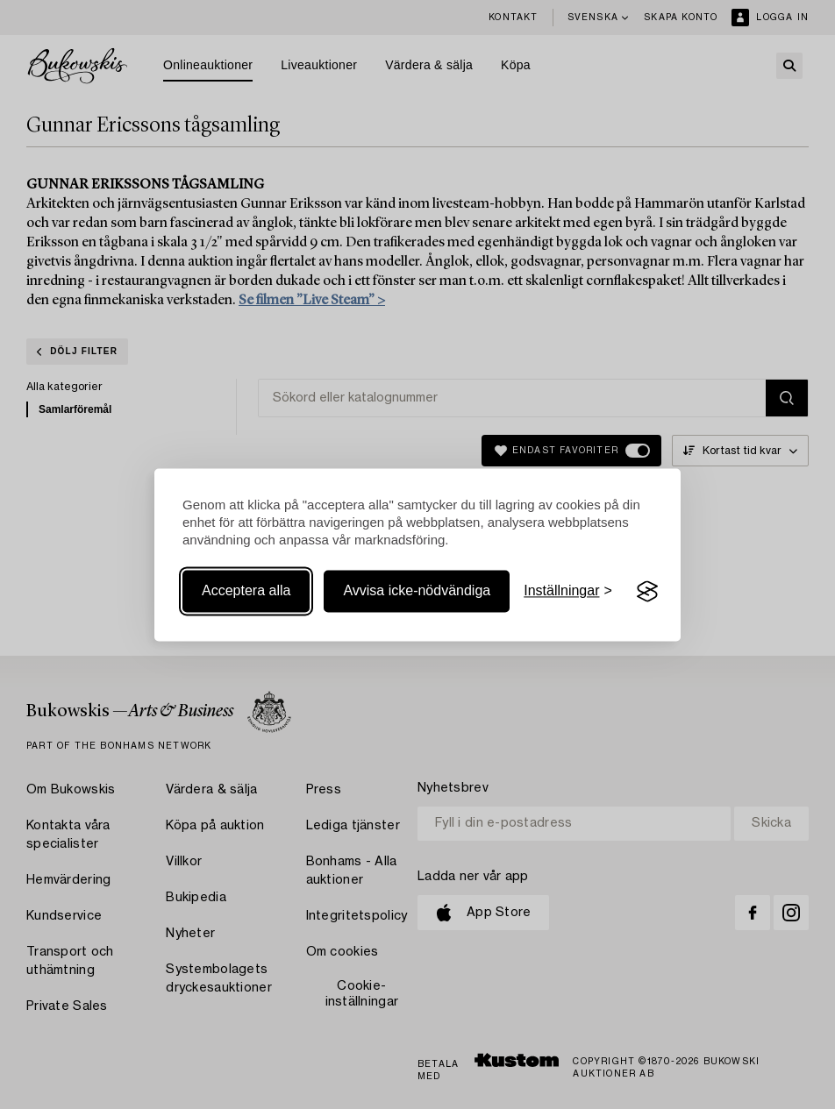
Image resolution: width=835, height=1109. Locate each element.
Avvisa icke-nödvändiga (416, 591)
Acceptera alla (246, 591)
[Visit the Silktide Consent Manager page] (647, 592)
